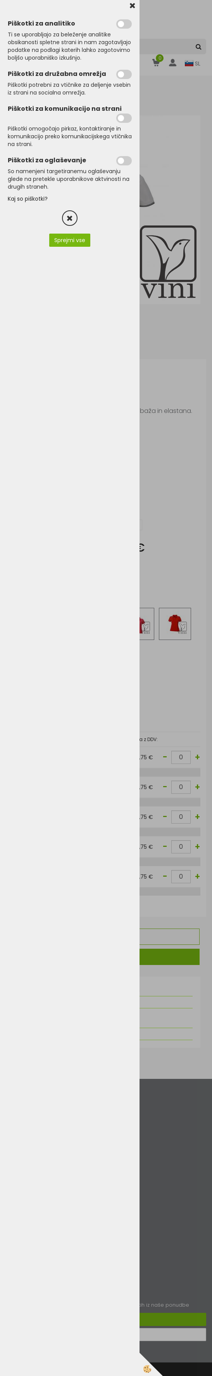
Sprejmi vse (69, 240)
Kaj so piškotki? (28, 199)
